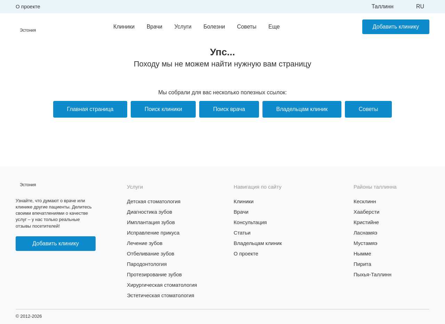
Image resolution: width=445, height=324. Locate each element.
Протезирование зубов (154, 274)
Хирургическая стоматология (162, 285)
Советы (246, 27)
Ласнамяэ (365, 233)
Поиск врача (229, 109)
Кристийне (366, 222)
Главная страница (89, 109)
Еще (274, 27)
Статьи (242, 233)
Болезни (214, 27)
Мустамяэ (366, 243)
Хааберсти (367, 212)
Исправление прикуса (153, 233)
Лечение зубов (144, 243)
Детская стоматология (154, 201)
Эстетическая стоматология (160, 295)
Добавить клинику (395, 27)
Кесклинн (365, 201)
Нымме (362, 253)
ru (420, 6)
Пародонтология (147, 264)
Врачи (154, 27)
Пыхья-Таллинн (372, 274)
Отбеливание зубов (151, 253)
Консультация (250, 222)
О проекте (28, 6)
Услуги (182, 27)
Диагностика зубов (149, 212)
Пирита (362, 264)
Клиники (124, 27)
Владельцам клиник (302, 109)
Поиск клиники (163, 109)
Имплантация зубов (151, 222)
